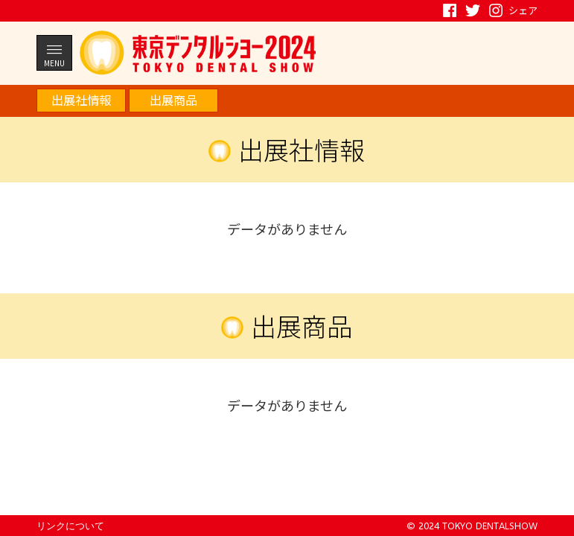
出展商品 (173, 100)
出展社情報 (81, 100)
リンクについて (70, 526)
